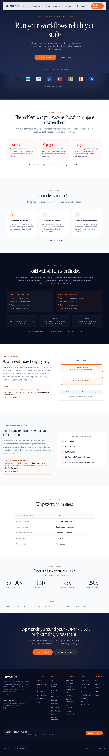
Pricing (47, 6)
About (97, 680)
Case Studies (85, 680)
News (97, 695)
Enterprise (55, 704)
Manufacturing (56, 711)
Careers (98, 684)
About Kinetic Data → (10, 695)
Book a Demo (95, 6)
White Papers (85, 695)
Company (70, 6)
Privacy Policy (87, 748)
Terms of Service (100, 748)
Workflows (40, 691)
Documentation (86, 705)
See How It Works (45, 57)
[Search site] (83, 6)
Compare (84, 688)
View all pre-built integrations (54, 86)
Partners (98, 688)
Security (39, 702)
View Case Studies (65, 652)
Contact (98, 691)
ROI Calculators (86, 684)
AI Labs (53, 680)
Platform (26, 6)
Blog (82, 691)
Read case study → (11, 398)
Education (54, 700)
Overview (40, 680)
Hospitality (55, 707)
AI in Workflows (42, 695)
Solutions (37, 6)
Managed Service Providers (54, 717)
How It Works (41, 684)
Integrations (41, 698)
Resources (57, 6)
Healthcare (55, 696)
